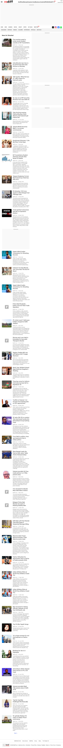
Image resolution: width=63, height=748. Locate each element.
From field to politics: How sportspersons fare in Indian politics (21, 438)
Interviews (27, 29)
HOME (2, 27)
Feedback (43, 745)
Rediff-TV (52, 2)
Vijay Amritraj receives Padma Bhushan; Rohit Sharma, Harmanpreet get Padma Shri (20, 115)
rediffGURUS (46, 2)
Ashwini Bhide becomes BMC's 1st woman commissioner (20, 128)
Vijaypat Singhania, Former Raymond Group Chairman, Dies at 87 (21, 177)
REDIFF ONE (36, 27)
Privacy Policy (34, 745)
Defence (10, 29)
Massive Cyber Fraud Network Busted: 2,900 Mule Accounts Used (20, 537)
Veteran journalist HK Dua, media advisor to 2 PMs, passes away (20, 473)
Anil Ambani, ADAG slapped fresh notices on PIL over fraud (21, 670)
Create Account (60, 2)
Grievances (58, 745)
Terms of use (53, 745)
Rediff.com (15, 745)
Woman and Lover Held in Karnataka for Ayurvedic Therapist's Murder (20, 339)
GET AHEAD (30, 27)
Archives (39, 29)
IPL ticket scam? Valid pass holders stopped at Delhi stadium (21, 321)
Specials (33, 29)
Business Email (39, 2)
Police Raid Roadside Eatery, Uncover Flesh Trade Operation (21, 305)
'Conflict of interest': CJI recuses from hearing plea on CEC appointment (21, 401)
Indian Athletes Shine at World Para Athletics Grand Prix (21, 573)
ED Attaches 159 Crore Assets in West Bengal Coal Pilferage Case (21, 192)
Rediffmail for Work (17, 740)
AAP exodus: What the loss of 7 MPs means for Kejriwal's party (21, 78)
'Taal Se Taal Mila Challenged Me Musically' (20, 701)
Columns (20, 29)
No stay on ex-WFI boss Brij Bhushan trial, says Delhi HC (21, 98)
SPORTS (24, 27)
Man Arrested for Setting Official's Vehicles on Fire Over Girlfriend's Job (20, 608)
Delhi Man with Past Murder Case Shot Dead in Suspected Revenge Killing (21, 522)
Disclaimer (28, 745)
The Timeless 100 (46, 740)
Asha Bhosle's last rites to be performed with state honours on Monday (20, 64)
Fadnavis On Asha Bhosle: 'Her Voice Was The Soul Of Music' (21, 269)
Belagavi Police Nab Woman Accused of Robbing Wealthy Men (19, 503)
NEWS (6, 27)
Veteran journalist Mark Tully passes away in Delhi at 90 (20, 687)
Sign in (62, 0)
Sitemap (39, 745)
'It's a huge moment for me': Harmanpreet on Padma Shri (21, 637)
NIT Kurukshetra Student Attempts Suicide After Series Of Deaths (20, 156)
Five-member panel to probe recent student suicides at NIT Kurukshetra (21, 41)
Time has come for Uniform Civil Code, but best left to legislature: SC (21, 383)
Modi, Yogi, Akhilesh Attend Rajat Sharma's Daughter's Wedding (21, 369)
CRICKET (20, 27)
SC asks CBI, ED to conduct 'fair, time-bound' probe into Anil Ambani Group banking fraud (21, 420)
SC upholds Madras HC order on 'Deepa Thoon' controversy (20, 717)
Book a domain (25, 740)
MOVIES (15, 27)
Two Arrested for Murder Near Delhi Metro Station (20, 489)
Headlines (3, 29)
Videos (40, 740)
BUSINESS (10, 27)
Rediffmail (21, 2)
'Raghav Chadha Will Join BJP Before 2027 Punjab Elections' (20, 354)
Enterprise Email (31, 2)
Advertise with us (21, 745)
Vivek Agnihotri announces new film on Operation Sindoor (21, 211)
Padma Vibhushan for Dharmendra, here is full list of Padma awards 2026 (21, 558)
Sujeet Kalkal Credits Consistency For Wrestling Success (21, 253)
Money (25, 2)
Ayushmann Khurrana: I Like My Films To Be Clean (21, 141)
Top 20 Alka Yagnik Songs (20, 624)
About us (48, 745)
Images (15, 29)
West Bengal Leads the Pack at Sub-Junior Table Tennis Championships (20, 453)
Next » (15, 733)
